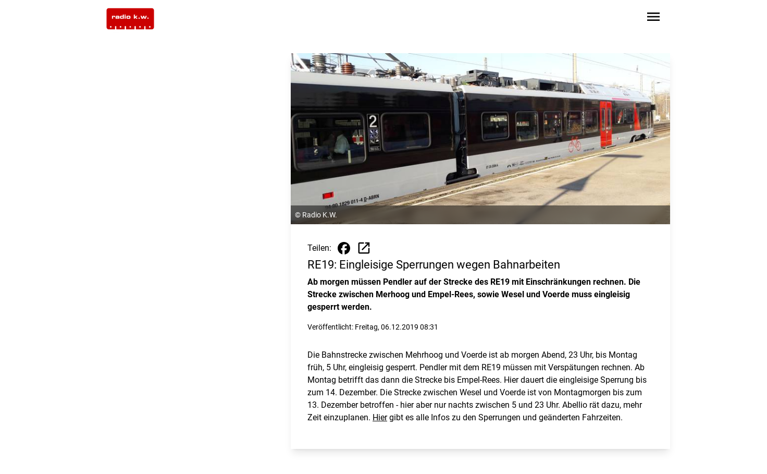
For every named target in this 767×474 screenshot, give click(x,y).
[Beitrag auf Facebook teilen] (344, 248)
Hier (380, 417)
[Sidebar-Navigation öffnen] (653, 18)
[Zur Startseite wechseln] (130, 18)
